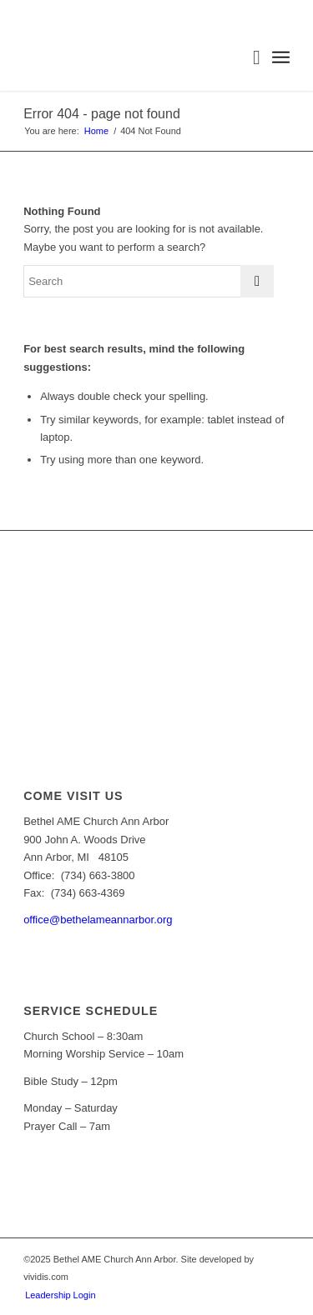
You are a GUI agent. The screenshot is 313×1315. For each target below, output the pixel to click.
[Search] (248, 57)
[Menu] (281, 58)
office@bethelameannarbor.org (97, 919)
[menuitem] (248, 57)
